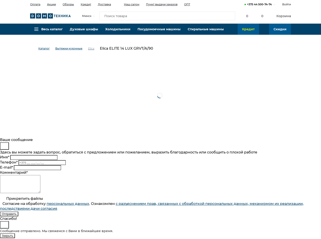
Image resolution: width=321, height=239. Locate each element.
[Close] (4, 146)
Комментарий (14, 172)
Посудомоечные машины (159, 32)
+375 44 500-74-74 (259, 4)
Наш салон (128, 4)
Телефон (9, 162)
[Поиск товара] (167, 16)
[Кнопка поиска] (230, 16)
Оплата (35, 4)
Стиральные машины (206, 32)
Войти (286, 4)
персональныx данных (68, 207)
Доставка (104, 4)
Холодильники (117, 32)
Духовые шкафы (84, 32)
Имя (4, 157)
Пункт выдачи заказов (161, 4)
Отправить (9, 217)
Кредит (86, 4)
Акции (51, 4)
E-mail (6, 167)
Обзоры (68, 4)
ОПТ (187, 4)
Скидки (280, 32)
